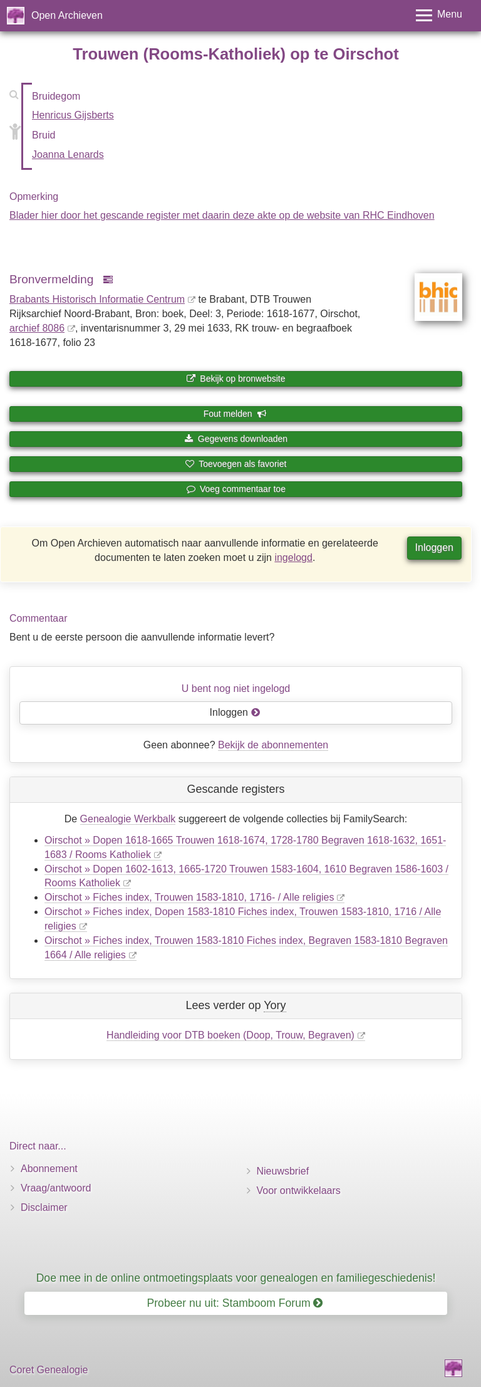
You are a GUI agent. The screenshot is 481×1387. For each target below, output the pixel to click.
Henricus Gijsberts (73, 115)
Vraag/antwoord (56, 1188)
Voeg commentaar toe (236, 489)
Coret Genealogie (48, 1369)
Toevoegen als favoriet (236, 464)
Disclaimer (44, 1207)
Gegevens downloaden (235, 439)
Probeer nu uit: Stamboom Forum (235, 1303)
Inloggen (434, 547)
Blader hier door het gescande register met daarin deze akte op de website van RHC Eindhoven (222, 215)
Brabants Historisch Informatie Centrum (97, 299)
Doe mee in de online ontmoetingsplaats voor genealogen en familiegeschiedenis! (236, 1278)
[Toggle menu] (439, 15)
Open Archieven (67, 15)
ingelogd (293, 557)
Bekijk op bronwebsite (235, 379)
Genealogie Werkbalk (128, 819)
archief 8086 (37, 328)
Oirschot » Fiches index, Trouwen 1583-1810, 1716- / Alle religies (189, 897)
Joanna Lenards (68, 154)
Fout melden (235, 414)
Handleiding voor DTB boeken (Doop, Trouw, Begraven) (230, 1035)
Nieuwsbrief (283, 1171)
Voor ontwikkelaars (299, 1190)
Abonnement (49, 1168)
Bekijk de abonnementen (273, 745)
